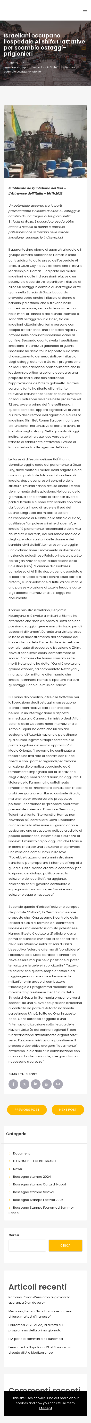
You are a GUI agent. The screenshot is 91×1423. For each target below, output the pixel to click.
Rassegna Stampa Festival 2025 (38, 1200)
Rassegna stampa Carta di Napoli (39, 1184)
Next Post (68, 1109)
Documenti (21, 1153)
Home (14, 63)
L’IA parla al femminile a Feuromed (35, 1338)
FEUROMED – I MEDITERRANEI (34, 1161)
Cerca (13, 1235)
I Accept (45, 1408)
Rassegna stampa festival (33, 1192)
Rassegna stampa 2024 (32, 1176)
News (17, 1169)
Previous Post (27, 1109)
